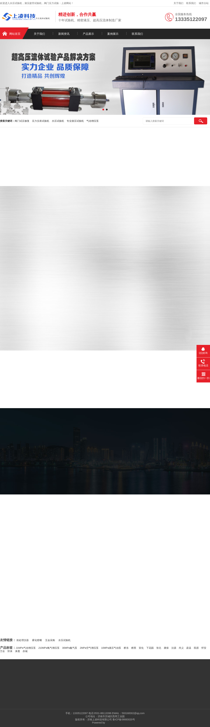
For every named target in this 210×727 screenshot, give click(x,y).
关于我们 (178, 3)
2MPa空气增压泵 (89, 647)
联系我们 (191, 3)
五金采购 (50, 640)
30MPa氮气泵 (69, 647)
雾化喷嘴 (37, 640)
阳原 (196, 647)
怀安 (203, 647)
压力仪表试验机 (40, 121)
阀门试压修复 (22, 121)
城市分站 (204, 3)
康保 (166, 647)
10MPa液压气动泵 (111, 647)
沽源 (173, 647)
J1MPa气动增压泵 (26, 647)
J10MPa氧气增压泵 (48, 647)
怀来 (10, 651)
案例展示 (112, 33)
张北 (158, 647)
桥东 (126, 647)
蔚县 (188, 647)
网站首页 (14, 33)
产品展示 (88, 33)
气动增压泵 (92, 121)
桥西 (133, 647)
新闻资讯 (63, 33)
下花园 (150, 647)
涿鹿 (17, 651)
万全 (2, 651)
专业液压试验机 (75, 121)
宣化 (141, 647)
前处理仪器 (22, 640)
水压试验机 (58, 121)
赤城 (25, 651)
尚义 (181, 647)
